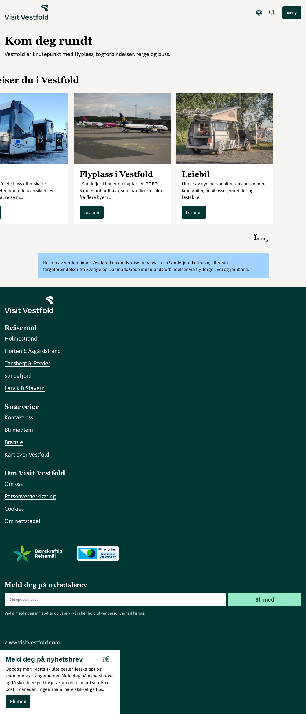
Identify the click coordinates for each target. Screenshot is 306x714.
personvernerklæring (125, 613)
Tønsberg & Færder (27, 363)
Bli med (264, 599)
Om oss (14, 484)
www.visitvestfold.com (32, 642)
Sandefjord (18, 375)
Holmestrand (21, 338)
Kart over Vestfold (27, 454)
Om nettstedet (23, 521)
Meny (292, 13)
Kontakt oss (19, 417)
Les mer (91, 212)
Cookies (14, 508)
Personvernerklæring (30, 496)
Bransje (14, 442)
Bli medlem (19, 429)
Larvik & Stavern (25, 388)
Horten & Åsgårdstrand (33, 351)
